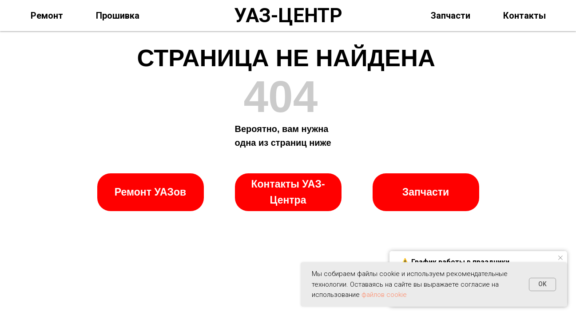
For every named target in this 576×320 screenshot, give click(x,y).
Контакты (524, 15)
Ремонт (47, 15)
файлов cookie (384, 295)
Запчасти (450, 15)
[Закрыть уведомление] (560, 257)
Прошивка (117, 15)
